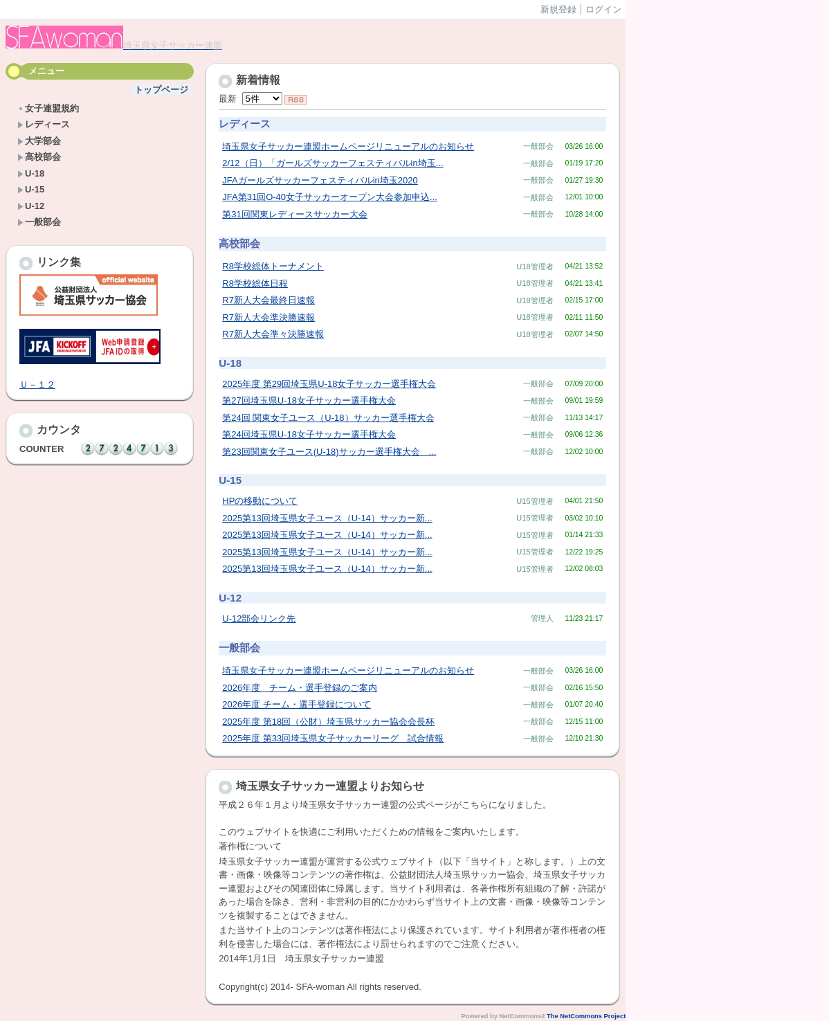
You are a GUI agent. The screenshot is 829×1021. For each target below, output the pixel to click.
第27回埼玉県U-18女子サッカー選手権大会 (309, 400)
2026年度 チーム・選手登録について (296, 704)
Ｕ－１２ (37, 384)
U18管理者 (534, 266)
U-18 (30, 173)
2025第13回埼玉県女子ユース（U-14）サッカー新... (327, 518)
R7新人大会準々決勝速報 (273, 334)
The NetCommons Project (586, 1016)
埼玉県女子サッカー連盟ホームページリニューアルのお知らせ (348, 146)
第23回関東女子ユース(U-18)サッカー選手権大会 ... (329, 451)
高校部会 (39, 157)
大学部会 (39, 141)
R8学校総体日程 (255, 283)
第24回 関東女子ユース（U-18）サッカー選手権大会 (328, 418)
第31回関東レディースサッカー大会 (294, 214)
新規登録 (558, 9)
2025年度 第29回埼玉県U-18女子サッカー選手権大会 (329, 384)
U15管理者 (534, 501)
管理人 (542, 618)
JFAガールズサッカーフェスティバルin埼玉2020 (319, 180)
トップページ (161, 89)
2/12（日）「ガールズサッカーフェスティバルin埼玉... (332, 163)
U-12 (30, 206)
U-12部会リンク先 (258, 618)
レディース (43, 124)
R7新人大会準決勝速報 (268, 317)
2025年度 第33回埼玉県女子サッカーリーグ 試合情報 (333, 738)
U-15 (30, 189)
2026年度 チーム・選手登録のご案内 (299, 688)
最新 (250, 98)
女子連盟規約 (48, 108)
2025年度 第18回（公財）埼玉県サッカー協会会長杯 (328, 721)
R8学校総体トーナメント (273, 266)
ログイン (603, 9)
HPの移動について (260, 501)
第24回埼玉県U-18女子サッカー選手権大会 (309, 434)
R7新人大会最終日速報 (268, 300)
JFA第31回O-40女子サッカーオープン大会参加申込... (329, 197)
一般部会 (39, 222)
